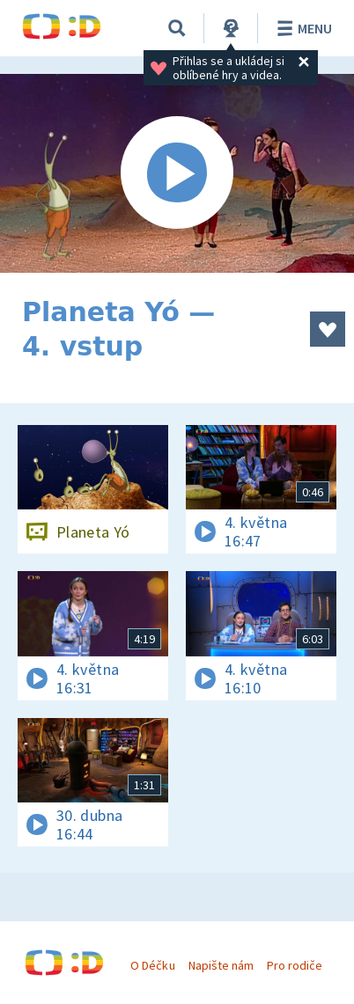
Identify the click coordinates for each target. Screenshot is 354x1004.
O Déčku (152, 965)
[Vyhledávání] (177, 28)
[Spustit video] (177, 173)
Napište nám (221, 965)
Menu (301, 28)
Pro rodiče (294, 965)
